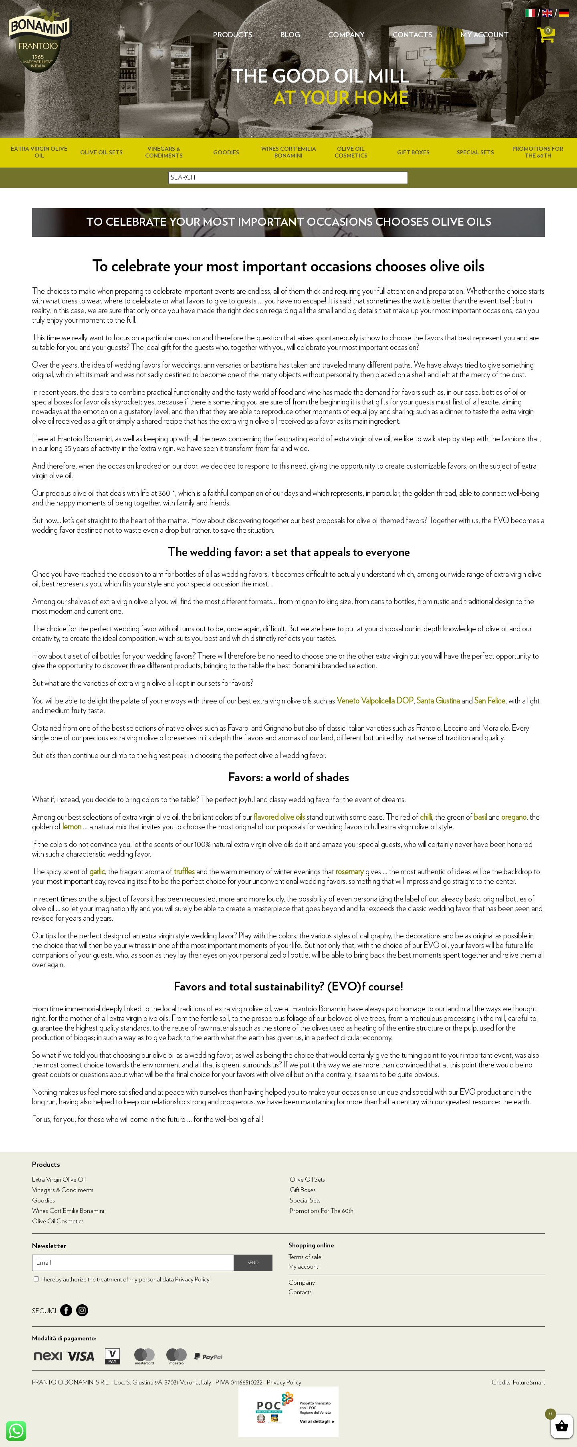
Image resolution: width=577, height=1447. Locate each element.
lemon (72, 827)
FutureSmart (529, 1382)
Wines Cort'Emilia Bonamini (68, 1211)
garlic (97, 872)
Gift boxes (413, 153)
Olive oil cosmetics (58, 1221)
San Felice (489, 701)
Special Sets (475, 153)
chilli (426, 817)
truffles (184, 872)
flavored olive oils (279, 817)
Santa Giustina (438, 701)
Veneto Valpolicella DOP (375, 701)
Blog (290, 35)
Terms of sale (304, 1257)
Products (232, 35)
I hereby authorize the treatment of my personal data (125, 1279)
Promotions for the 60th (321, 1211)
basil (480, 817)
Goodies (226, 153)
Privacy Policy (192, 1279)
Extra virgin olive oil (59, 1179)
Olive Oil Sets (101, 153)
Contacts (412, 35)
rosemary (350, 872)
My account (484, 35)
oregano (514, 817)
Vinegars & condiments (62, 1190)
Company (346, 35)
